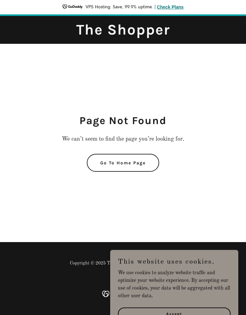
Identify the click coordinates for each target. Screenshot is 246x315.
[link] (123, 33)
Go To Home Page (123, 163)
